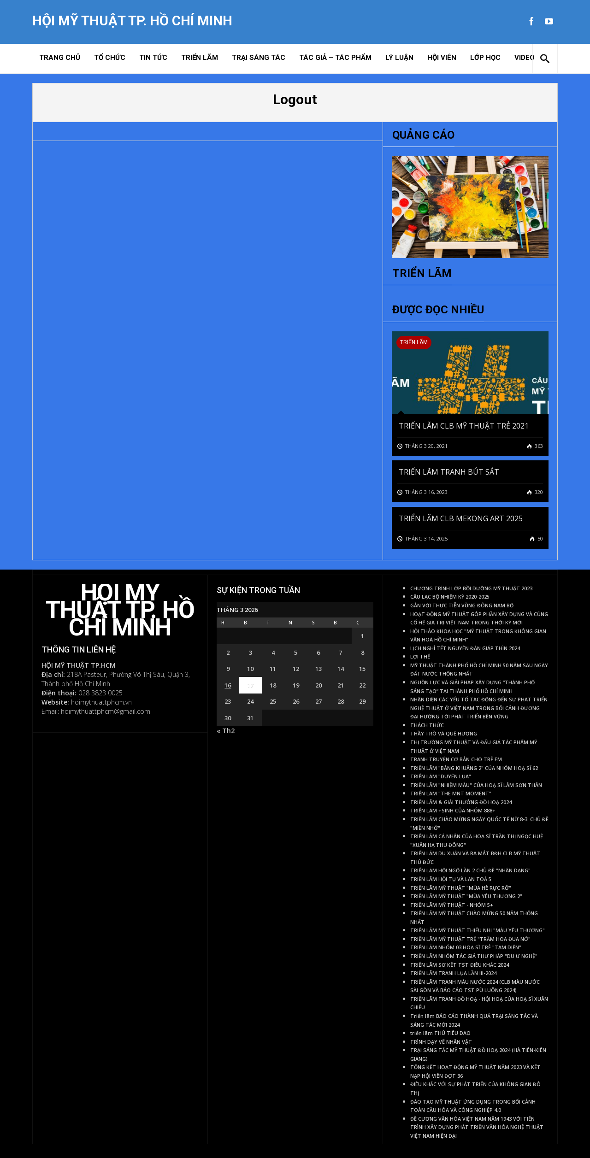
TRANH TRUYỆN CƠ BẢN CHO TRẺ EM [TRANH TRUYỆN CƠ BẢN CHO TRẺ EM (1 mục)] (456, 759)
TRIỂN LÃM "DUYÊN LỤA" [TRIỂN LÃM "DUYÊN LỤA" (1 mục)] (440, 776)
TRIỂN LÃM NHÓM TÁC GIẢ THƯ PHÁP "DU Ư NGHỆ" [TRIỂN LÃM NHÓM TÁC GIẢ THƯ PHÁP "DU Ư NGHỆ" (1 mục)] (473, 956)
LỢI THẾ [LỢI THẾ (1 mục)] (420, 656)
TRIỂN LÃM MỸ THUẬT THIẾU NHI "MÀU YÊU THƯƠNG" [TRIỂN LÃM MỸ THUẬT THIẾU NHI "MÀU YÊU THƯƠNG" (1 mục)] (477, 930)
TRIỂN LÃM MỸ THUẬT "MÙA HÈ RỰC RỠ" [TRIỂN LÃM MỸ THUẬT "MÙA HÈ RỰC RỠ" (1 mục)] (460, 888)
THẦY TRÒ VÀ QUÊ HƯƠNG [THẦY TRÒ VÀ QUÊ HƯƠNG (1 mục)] (443, 733)
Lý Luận (399, 57)
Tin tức (153, 57)
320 (538, 491)
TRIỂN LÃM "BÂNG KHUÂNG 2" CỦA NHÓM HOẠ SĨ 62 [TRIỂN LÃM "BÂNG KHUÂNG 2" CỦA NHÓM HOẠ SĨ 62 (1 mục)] (474, 768)
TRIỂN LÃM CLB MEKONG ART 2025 (461, 518)
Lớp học (485, 57)
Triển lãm (199, 57)
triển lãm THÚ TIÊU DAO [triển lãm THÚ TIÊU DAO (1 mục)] (440, 1033)
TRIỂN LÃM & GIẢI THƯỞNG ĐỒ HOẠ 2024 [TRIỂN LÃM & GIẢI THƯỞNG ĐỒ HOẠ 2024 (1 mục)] (461, 802)
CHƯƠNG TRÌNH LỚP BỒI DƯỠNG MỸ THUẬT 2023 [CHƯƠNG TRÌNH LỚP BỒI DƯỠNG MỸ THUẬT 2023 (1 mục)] (471, 588)
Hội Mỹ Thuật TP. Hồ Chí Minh (132, 21)
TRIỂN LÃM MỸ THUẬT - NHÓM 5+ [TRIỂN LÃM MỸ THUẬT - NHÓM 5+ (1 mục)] (451, 905)
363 (538, 445)
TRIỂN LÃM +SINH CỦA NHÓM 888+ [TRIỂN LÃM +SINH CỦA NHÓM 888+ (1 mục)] (453, 810)
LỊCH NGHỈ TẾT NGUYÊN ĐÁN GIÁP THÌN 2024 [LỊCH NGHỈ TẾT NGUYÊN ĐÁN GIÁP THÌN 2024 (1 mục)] (465, 648)
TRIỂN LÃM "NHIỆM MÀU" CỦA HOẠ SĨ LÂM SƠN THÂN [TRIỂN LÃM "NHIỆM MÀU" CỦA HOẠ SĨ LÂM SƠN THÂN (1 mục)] (476, 785)
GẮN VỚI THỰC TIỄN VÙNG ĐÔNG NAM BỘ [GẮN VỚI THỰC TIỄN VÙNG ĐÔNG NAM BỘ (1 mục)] (461, 605)
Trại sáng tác (258, 57)
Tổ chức (109, 57)
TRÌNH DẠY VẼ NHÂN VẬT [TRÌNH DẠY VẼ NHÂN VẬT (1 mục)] (441, 1042)
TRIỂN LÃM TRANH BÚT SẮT (449, 472)
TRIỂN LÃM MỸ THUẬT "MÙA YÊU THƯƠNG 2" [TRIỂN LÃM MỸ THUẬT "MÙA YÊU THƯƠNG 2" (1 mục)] (466, 896)
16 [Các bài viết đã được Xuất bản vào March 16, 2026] (227, 685)
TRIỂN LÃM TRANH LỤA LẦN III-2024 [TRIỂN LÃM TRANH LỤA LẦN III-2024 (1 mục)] (453, 973)
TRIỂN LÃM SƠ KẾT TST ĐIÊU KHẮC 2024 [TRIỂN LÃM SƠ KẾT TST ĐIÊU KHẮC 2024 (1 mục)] (459, 965)
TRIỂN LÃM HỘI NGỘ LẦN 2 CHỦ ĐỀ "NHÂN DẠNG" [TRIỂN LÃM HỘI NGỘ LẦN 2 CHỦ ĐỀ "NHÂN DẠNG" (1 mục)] (470, 870)
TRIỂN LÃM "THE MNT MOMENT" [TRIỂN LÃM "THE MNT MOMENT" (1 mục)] (450, 793)
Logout (295, 99)
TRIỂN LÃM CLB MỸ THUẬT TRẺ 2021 (464, 426)
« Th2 (226, 730)
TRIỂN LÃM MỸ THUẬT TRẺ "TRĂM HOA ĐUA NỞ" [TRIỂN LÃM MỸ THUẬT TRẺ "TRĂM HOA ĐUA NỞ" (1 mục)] (470, 939)
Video (524, 57)
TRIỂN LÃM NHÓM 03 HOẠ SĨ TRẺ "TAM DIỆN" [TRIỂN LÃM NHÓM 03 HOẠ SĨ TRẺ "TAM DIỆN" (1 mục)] (465, 947)
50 (539, 538)
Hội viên (441, 57)
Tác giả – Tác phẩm (335, 57)
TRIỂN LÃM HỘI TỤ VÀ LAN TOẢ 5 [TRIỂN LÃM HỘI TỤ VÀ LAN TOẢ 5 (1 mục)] (450, 879)
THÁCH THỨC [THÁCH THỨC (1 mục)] (427, 725)
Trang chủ (59, 57)
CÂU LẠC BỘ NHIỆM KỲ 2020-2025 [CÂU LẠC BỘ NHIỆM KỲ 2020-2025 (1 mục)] (450, 597)
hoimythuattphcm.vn (101, 702)
